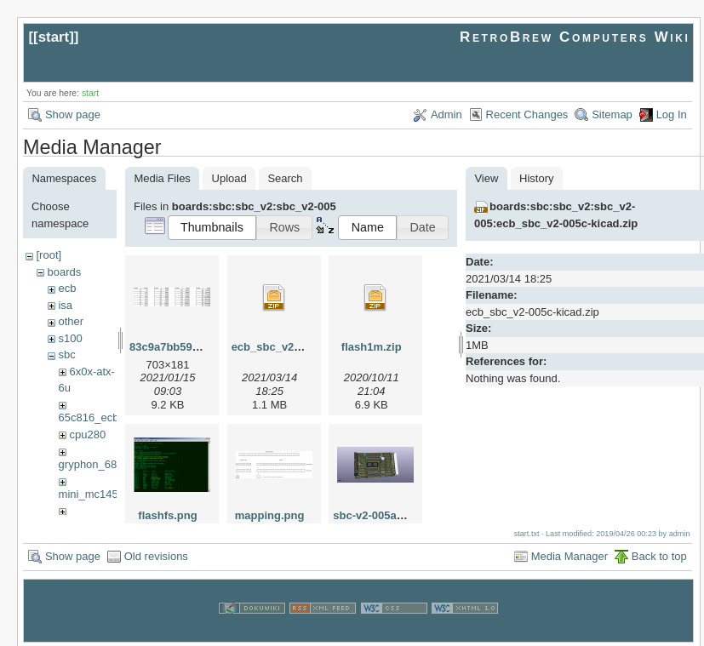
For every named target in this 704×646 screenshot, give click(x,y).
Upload (229, 178)
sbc (66, 354)
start (54, 37)
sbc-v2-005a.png (376, 515)
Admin (446, 114)
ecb (67, 288)
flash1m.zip (371, 346)
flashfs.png (167, 515)
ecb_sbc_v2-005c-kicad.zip (302, 346)
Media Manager (569, 553)
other (70, 321)
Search (284, 178)
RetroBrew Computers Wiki (575, 37)
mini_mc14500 (95, 494)
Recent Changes (527, 114)
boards (64, 272)
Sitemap (612, 114)
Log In (671, 114)
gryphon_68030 (97, 464)
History (536, 178)
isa (65, 305)
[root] (48, 255)
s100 (70, 338)
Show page (72, 114)
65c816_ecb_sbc (100, 417)
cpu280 (87, 434)
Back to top (659, 553)
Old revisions (156, 553)
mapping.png (270, 515)
